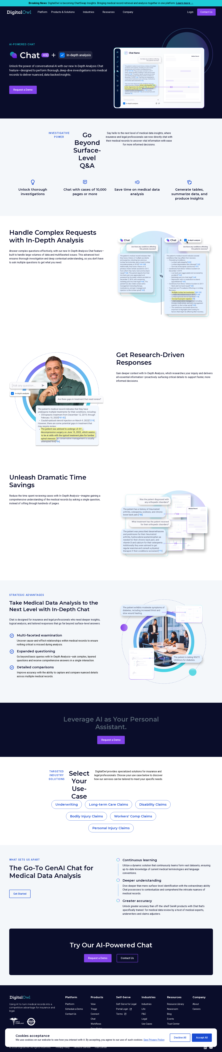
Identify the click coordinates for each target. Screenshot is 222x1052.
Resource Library (175, 1004)
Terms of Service (82, 1047)
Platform (69, 1004)
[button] (180, 1038)
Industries (147, 1004)
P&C (144, 1014)
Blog (169, 1014)
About (196, 1004)
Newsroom (172, 1009)
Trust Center (173, 1024)
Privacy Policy (63, 1047)
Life (143, 1009)
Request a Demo (23, 89)
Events (170, 1019)
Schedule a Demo (74, 1009)
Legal (144, 1019)
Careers (197, 1009)
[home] (19, 12)
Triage (94, 1009)
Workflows (96, 1024)
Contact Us (206, 12)
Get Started (19, 893)
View (93, 1004)
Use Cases (147, 1024)
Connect (95, 1014)
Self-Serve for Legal (126, 1004)
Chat (93, 1019)
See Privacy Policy (154, 1039)
